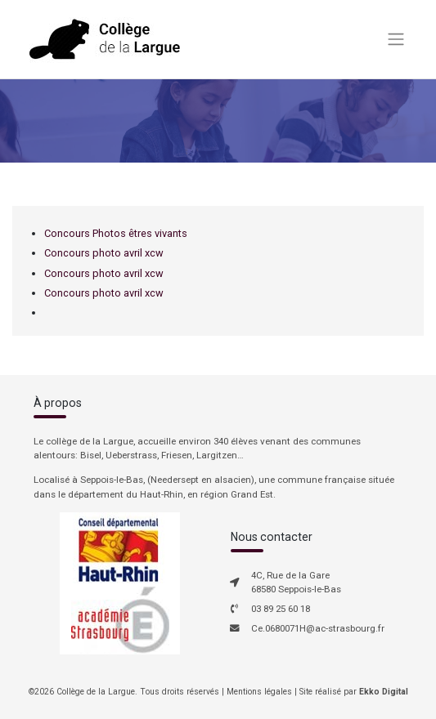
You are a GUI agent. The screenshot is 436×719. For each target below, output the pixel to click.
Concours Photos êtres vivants (115, 233)
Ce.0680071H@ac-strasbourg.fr (317, 628)
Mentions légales (259, 691)
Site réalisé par (353, 691)
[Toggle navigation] (395, 39)
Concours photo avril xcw (104, 253)
